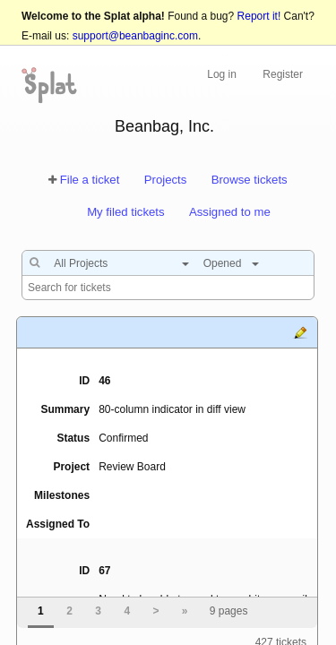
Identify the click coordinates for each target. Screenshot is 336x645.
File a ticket (90, 179)
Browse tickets (249, 179)
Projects (165, 179)
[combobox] (117, 263)
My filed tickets (125, 212)
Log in (222, 74)
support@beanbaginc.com (135, 36)
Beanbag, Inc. (164, 126)
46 (104, 380)
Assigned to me (230, 212)
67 (104, 570)
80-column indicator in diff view (172, 409)
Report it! (259, 16)
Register (283, 74)
